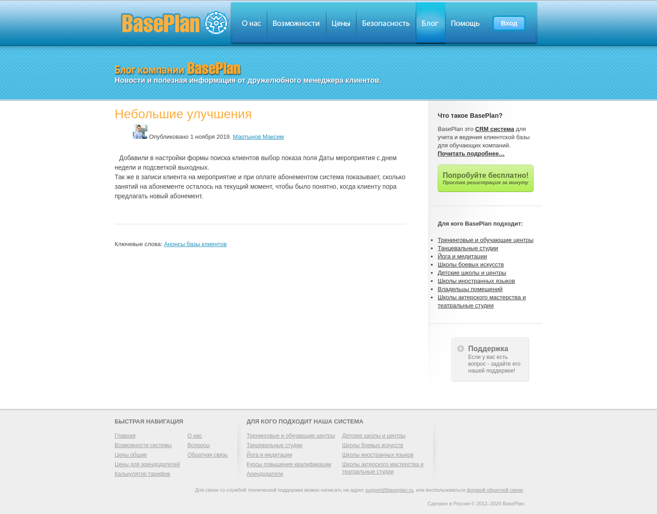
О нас (248, 23)
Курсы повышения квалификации (289, 464)
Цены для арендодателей (147, 464)
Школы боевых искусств (471, 264)
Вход (509, 23)
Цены (341, 23)
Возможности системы (143, 445)
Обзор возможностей (296, 23)
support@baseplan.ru (389, 490)
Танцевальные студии (468, 248)
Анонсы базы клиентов (195, 244)
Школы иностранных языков (476, 280)
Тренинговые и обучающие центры (486, 240)
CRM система (494, 129)
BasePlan (175, 23)
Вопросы (198, 445)
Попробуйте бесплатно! (486, 178)
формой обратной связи (495, 490)
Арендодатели (265, 474)
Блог (430, 23)
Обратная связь (207, 455)
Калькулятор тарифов (142, 474)
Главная (125, 436)
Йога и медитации (462, 256)
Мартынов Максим (258, 136)
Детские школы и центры (472, 272)
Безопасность (386, 23)
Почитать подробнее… (471, 153)
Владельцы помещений (470, 289)
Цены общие (131, 455)
